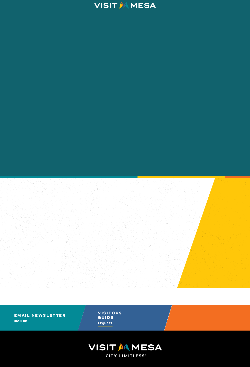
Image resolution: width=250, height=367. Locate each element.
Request (105, 323)
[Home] (125, 5)
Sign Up (20, 321)
